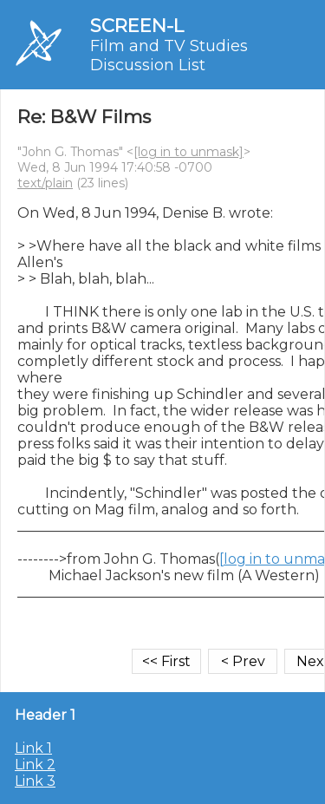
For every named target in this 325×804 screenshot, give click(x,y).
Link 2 (35, 764)
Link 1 (33, 748)
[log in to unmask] (188, 152)
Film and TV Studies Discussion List (169, 55)
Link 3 (35, 781)
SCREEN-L (137, 25)
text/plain (45, 183)
